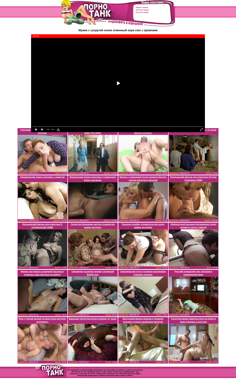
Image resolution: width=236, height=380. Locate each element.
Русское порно (142, 12)
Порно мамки (142, 7)
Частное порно (142, 10)
